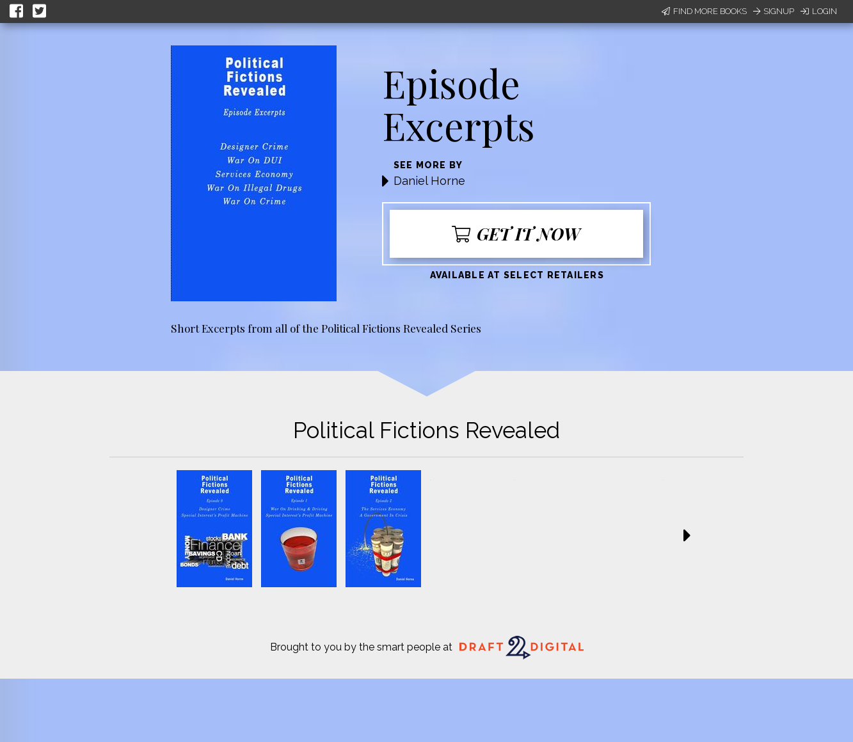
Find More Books (704, 11)
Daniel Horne (429, 180)
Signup (773, 11)
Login (819, 11)
